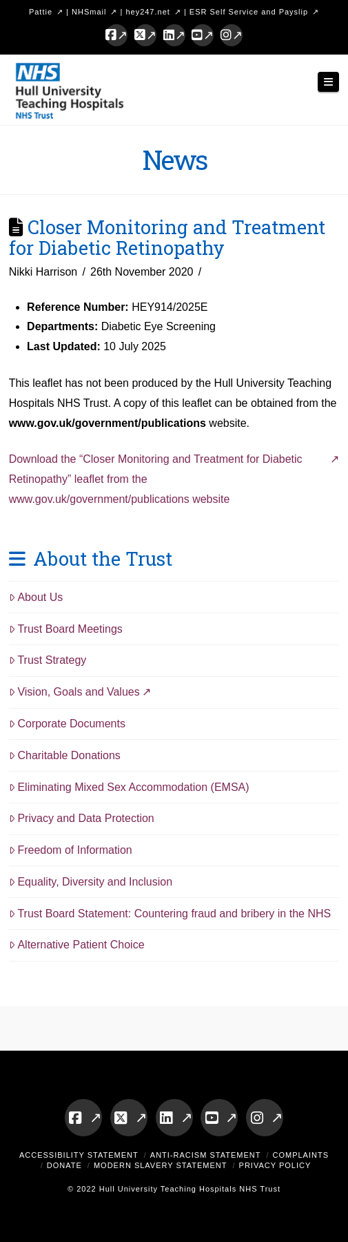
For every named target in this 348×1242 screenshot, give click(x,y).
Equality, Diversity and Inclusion (91, 882)
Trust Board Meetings (66, 629)
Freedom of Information (70, 850)
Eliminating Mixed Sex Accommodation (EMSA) (129, 787)
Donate (64, 1165)
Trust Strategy (48, 660)
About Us (36, 597)
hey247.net (147, 12)
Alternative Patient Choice (77, 944)
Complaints (301, 1155)
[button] (329, 82)
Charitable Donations (65, 755)
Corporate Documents (67, 723)
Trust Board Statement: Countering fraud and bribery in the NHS (170, 913)
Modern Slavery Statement (160, 1165)
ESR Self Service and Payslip (249, 12)
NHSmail (89, 12)
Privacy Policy (275, 1165)
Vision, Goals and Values (74, 692)
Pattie (40, 12)
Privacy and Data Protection (81, 818)
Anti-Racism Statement (205, 1155)
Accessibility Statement (79, 1155)
